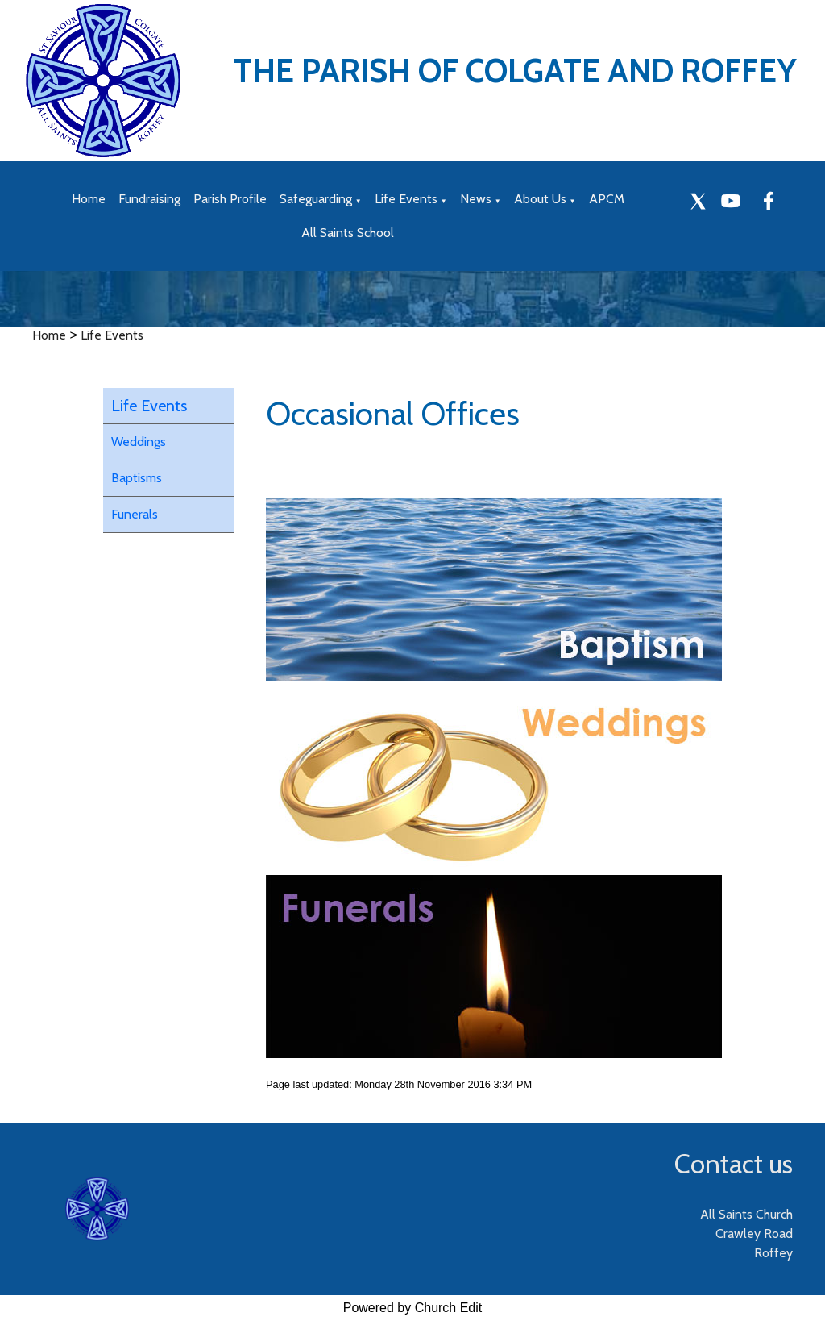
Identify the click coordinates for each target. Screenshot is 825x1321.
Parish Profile (230, 198)
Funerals (134, 514)
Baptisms (136, 477)
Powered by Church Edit (413, 1308)
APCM (606, 198)
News (475, 198)
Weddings (138, 441)
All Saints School (347, 232)
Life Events (406, 198)
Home (89, 198)
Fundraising (149, 198)
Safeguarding (316, 198)
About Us (540, 198)
